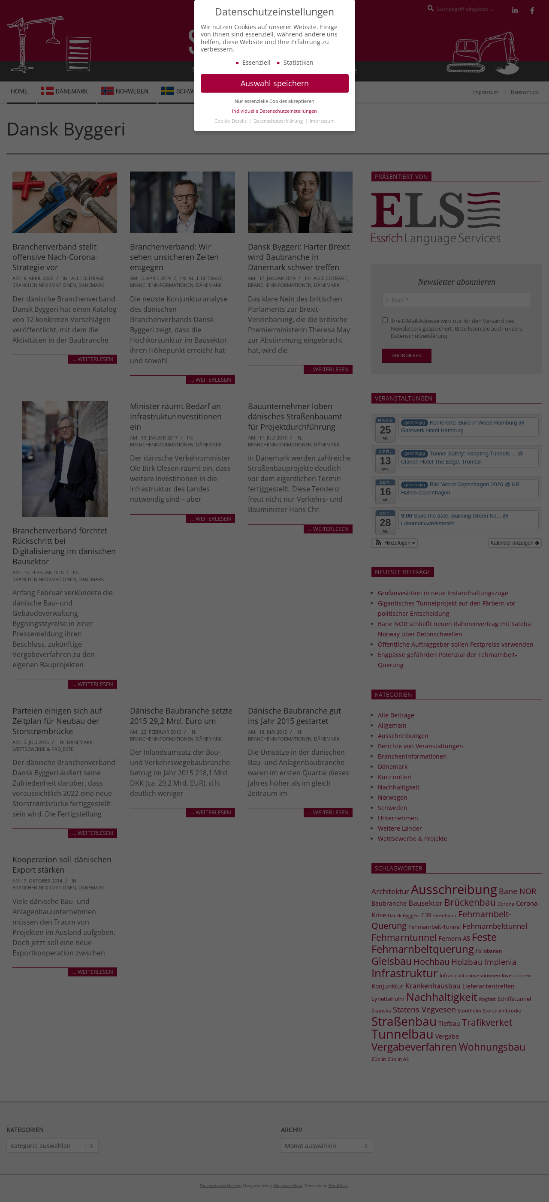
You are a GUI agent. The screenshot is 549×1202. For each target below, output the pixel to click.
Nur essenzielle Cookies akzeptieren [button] (274, 108)
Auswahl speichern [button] (275, 89)
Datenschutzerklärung (278, 127)
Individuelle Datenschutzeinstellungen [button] (274, 117)
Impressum (322, 127)
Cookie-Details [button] (231, 127)
